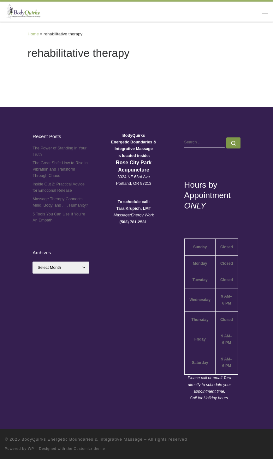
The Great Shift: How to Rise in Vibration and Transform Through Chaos (60, 169)
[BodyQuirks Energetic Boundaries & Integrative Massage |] (22, 11)
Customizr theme (89, 448)
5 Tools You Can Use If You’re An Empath (59, 217)
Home (33, 34)
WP (31, 448)
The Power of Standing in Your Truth (59, 151)
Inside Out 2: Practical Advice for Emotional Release (59, 187)
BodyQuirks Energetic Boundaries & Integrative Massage (82, 439)
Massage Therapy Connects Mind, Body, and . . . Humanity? (60, 202)
